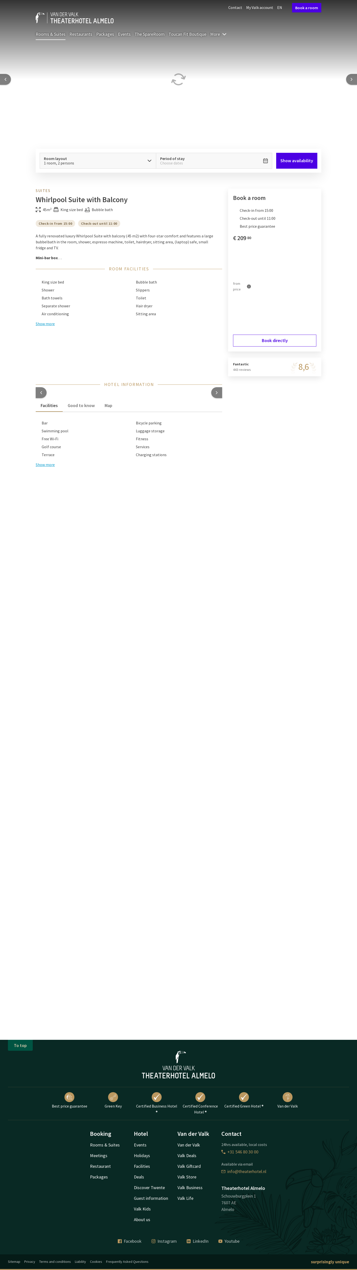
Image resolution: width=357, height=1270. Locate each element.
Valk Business (190, 1187)
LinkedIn (197, 1241)
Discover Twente (149, 1187)
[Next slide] (351, 79)
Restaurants (80, 34)
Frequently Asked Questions (127, 1261)
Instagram (164, 1241)
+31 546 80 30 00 (239, 1152)
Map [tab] (108, 405)
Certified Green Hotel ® (244, 1100)
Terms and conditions (55, 1261)
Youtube (228, 1241)
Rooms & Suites (50, 34)
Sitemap (14, 1261)
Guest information (151, 1198)
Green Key (113, 1100)
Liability (80, 1261)
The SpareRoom (150, 34)
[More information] (249, 286)
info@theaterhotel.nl (243, 1171)
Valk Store (187, 1177)
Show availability (296, 160)
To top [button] (20, 1045)
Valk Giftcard (189, 1166)
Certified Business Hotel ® (156, 1103)
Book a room (306, 7)
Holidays (142, 1155)
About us (142, 1219)
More (218, 34)
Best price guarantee (69, 1100)
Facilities (142, 1166)
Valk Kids (142, 1209)
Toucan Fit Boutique (187, 34)
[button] (41, 392)
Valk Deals (187, 1155)
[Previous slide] (5, 79)
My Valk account (259, 7)
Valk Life (185, 1198)
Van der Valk (287, 1100)
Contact (235, 7)
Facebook (130, 1241)
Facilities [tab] (49, 405)
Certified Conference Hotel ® (200, 1103)
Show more (45, 464)
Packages (105, 34)
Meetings (98, 1155)
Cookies (96, 1261)
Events (124, 34)
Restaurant (100, 1166)
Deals (139, 1177)
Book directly (275, 340)
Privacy (29, 1261)
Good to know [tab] (81, 405)
